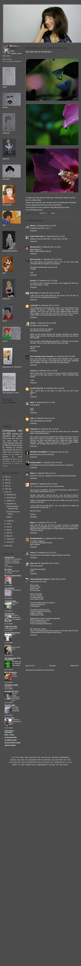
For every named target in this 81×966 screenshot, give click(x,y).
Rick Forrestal (35, 259)
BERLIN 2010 (9, 445)
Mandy (32, 225)
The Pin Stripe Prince (12, 633)
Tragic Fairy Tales (11, 626)
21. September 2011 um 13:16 (45, 473)
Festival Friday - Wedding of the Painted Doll (15, 696)
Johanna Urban (10, 745)
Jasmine (33, 484)
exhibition (17, 452)
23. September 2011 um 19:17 (53, 538)
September (11, 503)
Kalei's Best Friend (37, 236)
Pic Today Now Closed (12, 571)
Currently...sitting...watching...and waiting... (16, 663)
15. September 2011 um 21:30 (54, 236)
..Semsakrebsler (10, 601)
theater (4, 466)
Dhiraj (32, 473)
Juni (8, 527)
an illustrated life (11, 737)
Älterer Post (74, 665)
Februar (9, 539)
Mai (8, 530)
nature (19, 436)
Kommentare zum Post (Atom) (44, 670)
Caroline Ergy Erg (36, 388)
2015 (7, 480)
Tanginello (34, 429)
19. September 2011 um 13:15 (58, 452)
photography (9, 430)
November (10, 497)
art (4, 433)
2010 (7, 546)
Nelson (32, 522)
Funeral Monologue (11, 628)
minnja (32, 323)
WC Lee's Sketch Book (13, 576)
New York (12, 450)
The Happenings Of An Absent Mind (13, 659)
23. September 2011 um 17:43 (46, 522)
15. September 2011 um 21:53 (50, 247)
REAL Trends (9, 735)
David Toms (34, 293)
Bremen (19, 445)
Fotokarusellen (35, 462)
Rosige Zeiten (9, 718)
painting (15, 434)
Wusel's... (16, 46)
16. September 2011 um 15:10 (49, 305)
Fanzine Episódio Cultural (39, 579)
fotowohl (8, 645)
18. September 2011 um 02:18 (47, 370)
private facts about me (14, 438)
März (8, 536)
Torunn (32, 552)
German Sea (7, 454)
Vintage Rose (9, 557)
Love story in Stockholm (9, 731)
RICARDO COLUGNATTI (38, 452)
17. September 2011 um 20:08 (46, 323)
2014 (7, 483)
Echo (13, 634)
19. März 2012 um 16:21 (57, 579)
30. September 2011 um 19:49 (48, 563)
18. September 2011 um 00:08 (65, 356)
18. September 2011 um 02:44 (53, 388)
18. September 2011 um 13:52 (44, 418)
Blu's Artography (11, 672)
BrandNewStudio (36, 538)
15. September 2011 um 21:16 (46, 225)
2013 (7, 486)
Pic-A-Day (8, 569)
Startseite (52, 665)
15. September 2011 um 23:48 (51, 259)
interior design (7, 443)
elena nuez (34, 563)
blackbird (5, 456)
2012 (7, 489)
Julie (32, 418)
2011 (7, 492)
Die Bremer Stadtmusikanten (16, 721)
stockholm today (11, 740)
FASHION (6, 436)
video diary (18, 443)
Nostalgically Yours (11, 691)
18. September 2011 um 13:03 (44, 402)
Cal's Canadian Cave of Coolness (42, 356)
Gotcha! (9, 517)
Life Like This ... (10, 614)
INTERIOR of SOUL (11, 685)
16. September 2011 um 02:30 (49, 293)
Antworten (33, 231)
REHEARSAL (6, 461)
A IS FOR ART (10, 588)
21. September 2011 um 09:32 (52, 462)
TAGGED (9, 447)
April (8, 533)
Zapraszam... (9, 687)
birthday (17, 454)
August (9, 521)
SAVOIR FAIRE (10, 705)
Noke (32, 402)
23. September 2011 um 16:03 (47, 484)
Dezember (10, 494)
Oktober (10, 500)
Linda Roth (34, 305)
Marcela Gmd (35, 247)
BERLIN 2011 (16, 459)
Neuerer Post (30, 665)
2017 (7, 477)
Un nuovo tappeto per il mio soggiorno (16, 617)
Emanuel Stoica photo (12, 743)
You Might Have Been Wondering (15, 709)
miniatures (17, 463)
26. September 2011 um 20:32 (46, 552)
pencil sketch (12, 441)
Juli (8, 524)
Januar (9, 542)
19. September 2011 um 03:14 (48, 429)
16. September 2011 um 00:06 (47, 280)
